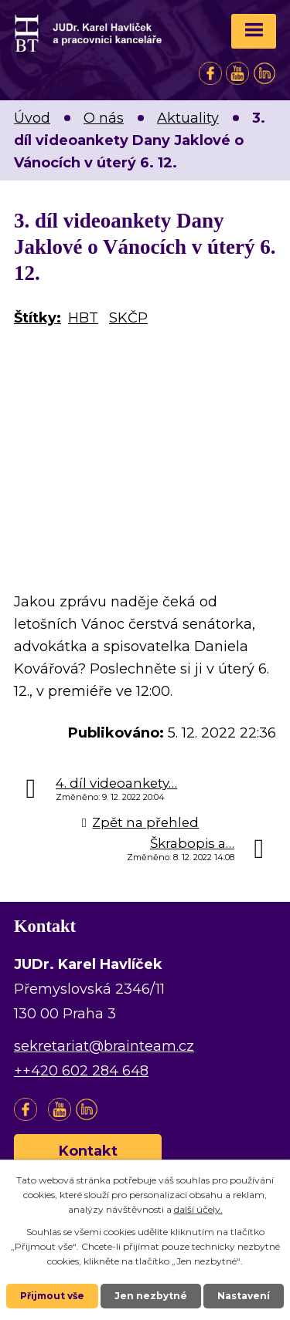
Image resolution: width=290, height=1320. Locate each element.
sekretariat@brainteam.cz (104, 1046)
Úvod (32, 118)
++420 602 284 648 (81, 1070)
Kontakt (88, 1151)
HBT (83, 317)
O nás (104, 118)
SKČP (128, 317)
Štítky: (37, 317)
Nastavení (243, 1295)
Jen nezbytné (150, 1295)
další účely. (198, 1209)
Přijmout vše (52, 1295)
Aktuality (188, 118)
